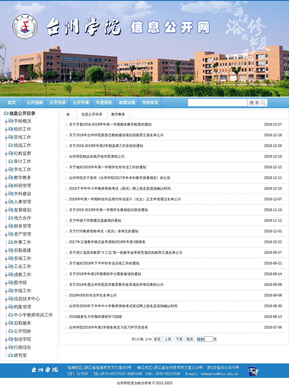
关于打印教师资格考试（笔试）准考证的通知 (103, 231)
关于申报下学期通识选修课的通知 (95, 221)
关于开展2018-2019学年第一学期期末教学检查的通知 (110, 124)
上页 (167, 339)
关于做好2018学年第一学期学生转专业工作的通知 (107, 167)
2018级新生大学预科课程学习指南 (95, 317)
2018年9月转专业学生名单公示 (93, 295)
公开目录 (58, 102)
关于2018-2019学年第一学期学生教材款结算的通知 (108, 210)
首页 (12, 102)
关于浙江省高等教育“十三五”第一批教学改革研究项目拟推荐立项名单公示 (125, 253)
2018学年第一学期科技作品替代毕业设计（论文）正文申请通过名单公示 (125, 199)
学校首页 (150, 102)
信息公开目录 (91, 114)
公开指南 (35, 102)
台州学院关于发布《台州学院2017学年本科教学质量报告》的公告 (120, 178)
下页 (179, 339)
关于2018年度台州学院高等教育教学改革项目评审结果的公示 (116, 285)
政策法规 (127, 102)
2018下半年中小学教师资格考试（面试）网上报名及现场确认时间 (120, 188)
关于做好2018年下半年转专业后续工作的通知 (104, 263)
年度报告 (104, 102)
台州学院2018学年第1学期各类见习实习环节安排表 (108, 327)
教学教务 (118, 114)
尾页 (189, 339)
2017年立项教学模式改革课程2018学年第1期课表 (107, 242)
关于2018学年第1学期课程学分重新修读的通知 (105, 274)
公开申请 (81, 102)
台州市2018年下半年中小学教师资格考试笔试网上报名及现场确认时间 (123, 306)
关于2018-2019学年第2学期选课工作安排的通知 (106, 146)
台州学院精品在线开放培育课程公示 (97, 156)
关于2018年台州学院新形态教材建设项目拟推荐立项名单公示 (116, 135)
